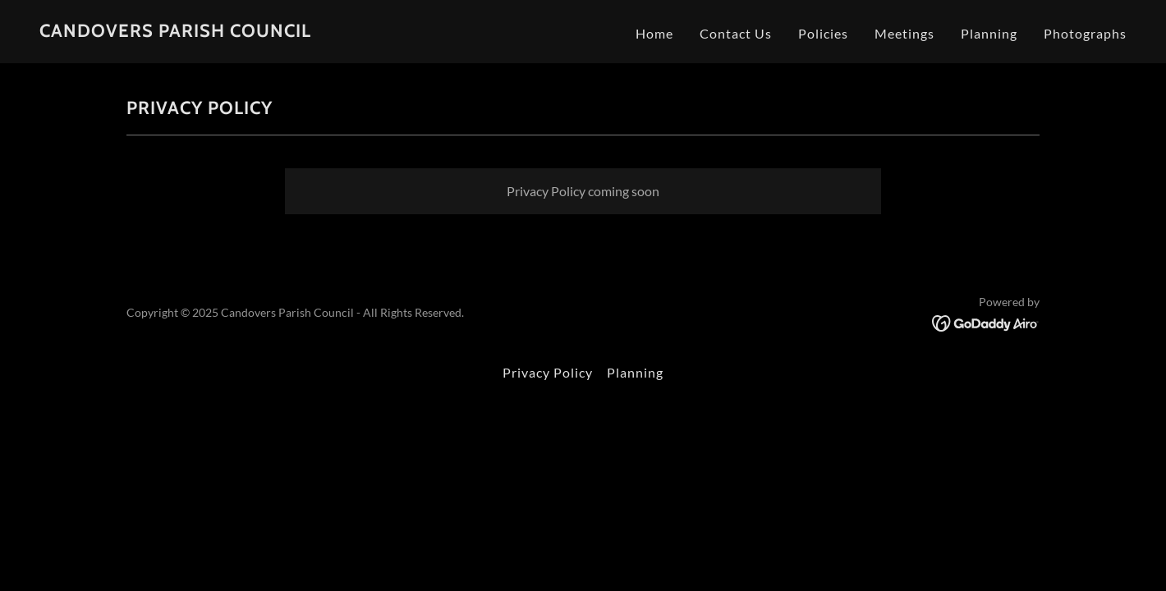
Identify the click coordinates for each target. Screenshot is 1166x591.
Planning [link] (989, 33)
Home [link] (654, 33)
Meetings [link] (904, 33)
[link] (175, 31)
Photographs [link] (1085, 33)
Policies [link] (823, 33)
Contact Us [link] (736, 33)
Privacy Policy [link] (548, 372)
